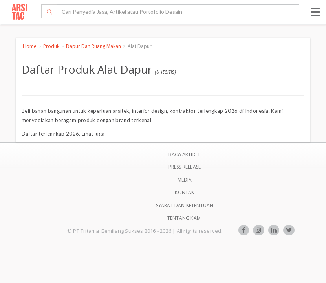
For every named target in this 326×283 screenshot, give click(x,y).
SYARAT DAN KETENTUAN (185, 205)
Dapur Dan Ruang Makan (93, 46)
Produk (51, 46)
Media (185, 179)
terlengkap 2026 (58, 133)
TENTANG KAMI (184, 218)
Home (30, 46)
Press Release (184, 167)
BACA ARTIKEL (184, 154)
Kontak (184, 192)
